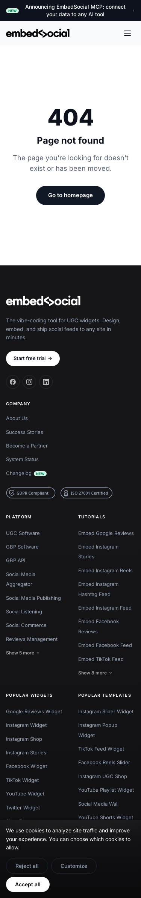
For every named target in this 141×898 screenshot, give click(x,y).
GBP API (15, 560)
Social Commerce (26, 625)
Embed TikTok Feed (101, 659)
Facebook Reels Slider (104, 762)
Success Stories (24, 432)
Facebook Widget (26, 766)
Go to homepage (70, 195)
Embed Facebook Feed (105, 645)
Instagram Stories (26, 752)
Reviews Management (32, 639)
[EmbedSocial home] (38, 33)
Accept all (28, 884)
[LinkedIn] (46, 382)
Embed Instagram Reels (105, 570)
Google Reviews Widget (34, 711)
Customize (74, 866)
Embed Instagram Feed (105, 608)
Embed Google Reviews (106, 533)
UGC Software (23, 533)
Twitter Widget (23, 808)
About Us (17, 418)
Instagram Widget (26, 725)
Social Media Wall (98, 804)
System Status (22, 459)
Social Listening (24, 611)
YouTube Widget (25, 794)
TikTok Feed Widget (101, 749)
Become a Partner (27, 446)
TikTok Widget (22, 780)
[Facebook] (13, 382)
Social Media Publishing (33, 598)
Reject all (27, 866)
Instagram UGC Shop (102, 776)
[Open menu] (127, 33)
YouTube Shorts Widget (105, 817)
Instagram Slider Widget (105, 711)
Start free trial (33, 358)
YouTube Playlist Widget (106, 790)
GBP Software (22, 547)
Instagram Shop (24, 739)
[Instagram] (29, 382)
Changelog (26, 473)
